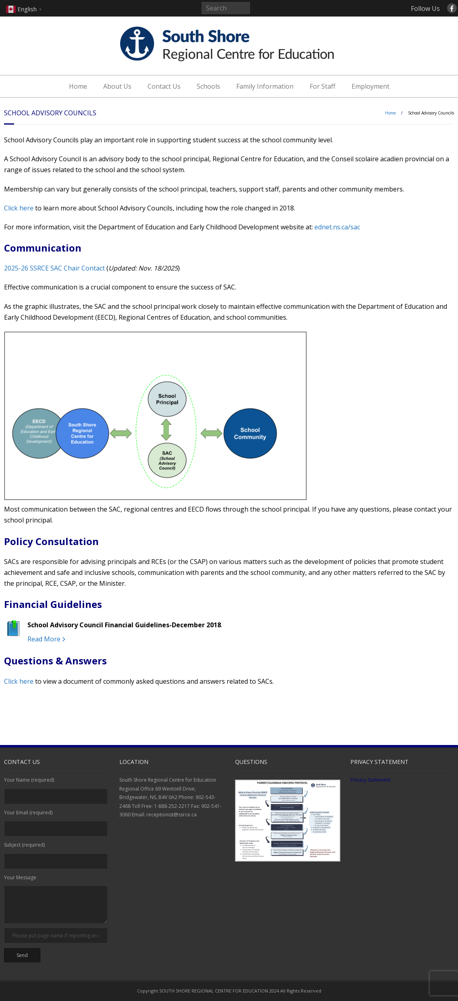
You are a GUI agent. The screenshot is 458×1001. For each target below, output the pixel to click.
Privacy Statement (370, 779)
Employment (370, 86)
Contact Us (164, 86)
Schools (208, 86)
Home (78, 86)
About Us (117, 86)
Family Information (265, 86)
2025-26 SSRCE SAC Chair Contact (54, 268)
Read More (43, 639)
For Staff (322, 86)
